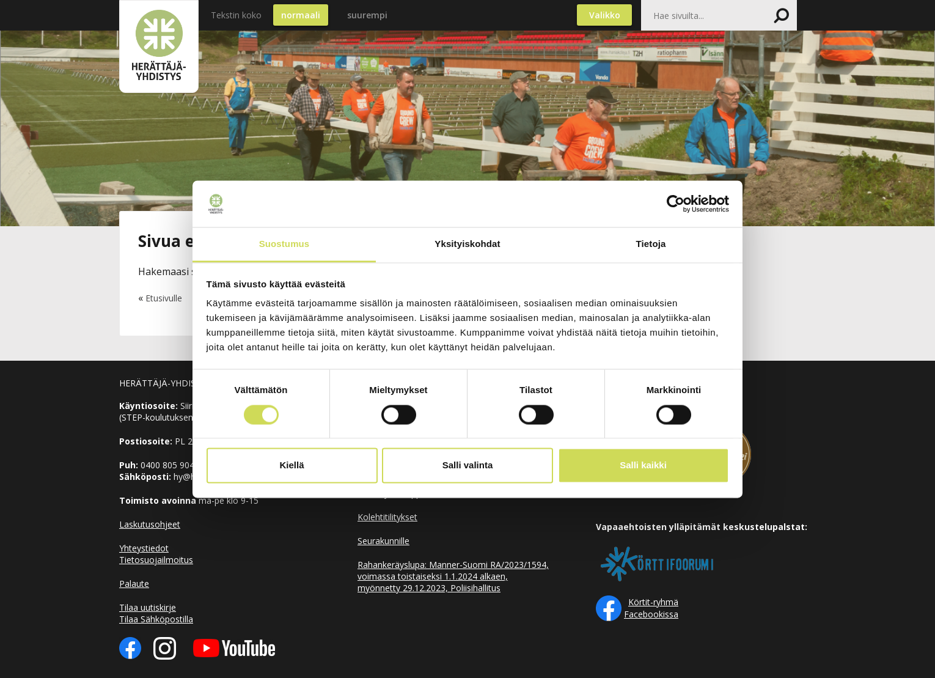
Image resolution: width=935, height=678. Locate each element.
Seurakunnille (383, 541)
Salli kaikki (643, 465)
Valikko (604, 15)
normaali (300, 15)
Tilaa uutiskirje (147, 607)
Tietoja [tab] (651, 244)
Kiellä (291, 465)
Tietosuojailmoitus (156, 560)
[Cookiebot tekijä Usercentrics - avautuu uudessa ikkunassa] (675, 203)
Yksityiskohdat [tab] (467, 244)
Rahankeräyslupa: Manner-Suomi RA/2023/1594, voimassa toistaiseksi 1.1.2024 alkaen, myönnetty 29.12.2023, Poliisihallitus (453, 576)
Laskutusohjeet (149, 524)
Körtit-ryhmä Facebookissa (651, 608)
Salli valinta (467, 465)
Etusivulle (163, 298)
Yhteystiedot (144, 548)
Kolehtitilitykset (387, 517)
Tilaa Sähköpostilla (156, 619)
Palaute (134, 583)
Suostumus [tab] (284, 244)
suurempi (367, 15)
